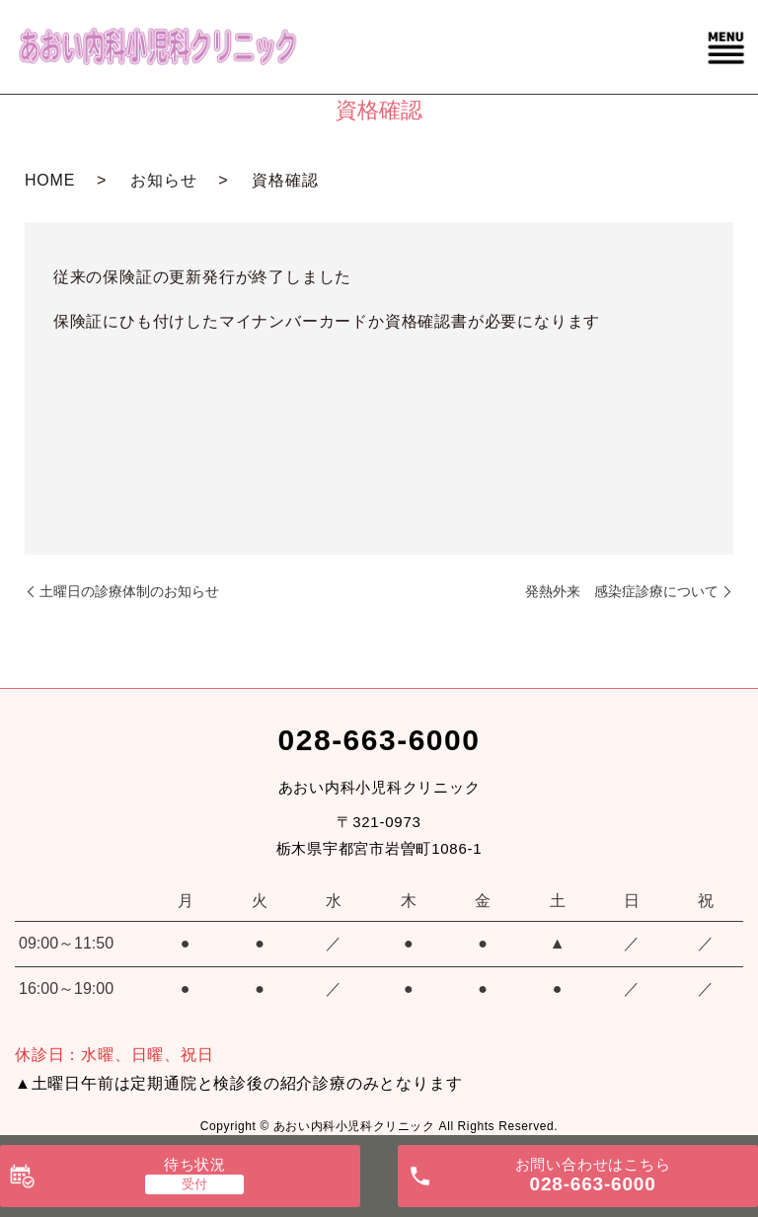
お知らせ (163, 180)
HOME (50, 180)
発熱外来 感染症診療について (622, 591)
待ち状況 (195, 1164)
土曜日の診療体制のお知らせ (129, 591)
